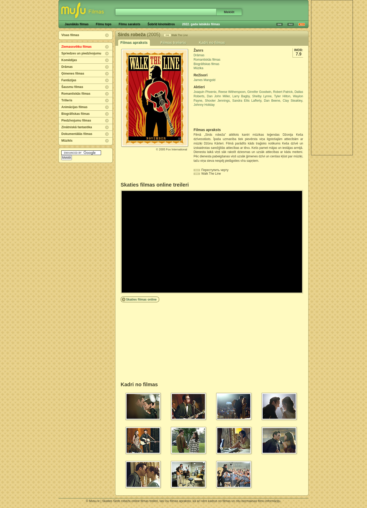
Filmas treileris (173, 43)
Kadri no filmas (212, 43)
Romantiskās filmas (75, 93)
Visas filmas (70, 35)
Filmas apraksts (134, 43)
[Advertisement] (332, 77)
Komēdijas (69, 60)
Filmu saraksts (129, 24)
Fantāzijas (68, 80)
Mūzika (198, 68)
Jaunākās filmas (77, 24)
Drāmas (67, 67)
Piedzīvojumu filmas (76, 120)
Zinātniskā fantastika (76, 127)
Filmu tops (104, 24)
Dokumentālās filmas (76, 134)
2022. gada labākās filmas (201, 24)
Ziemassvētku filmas (76, 47)
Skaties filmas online (141, 299)
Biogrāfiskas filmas (75, 114)
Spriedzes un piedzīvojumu (81, 53)
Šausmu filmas (72, 87)
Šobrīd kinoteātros (161, 24)
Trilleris (66, 100)
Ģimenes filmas (72, 73)
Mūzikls (66, 140)
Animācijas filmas (74, 107)
